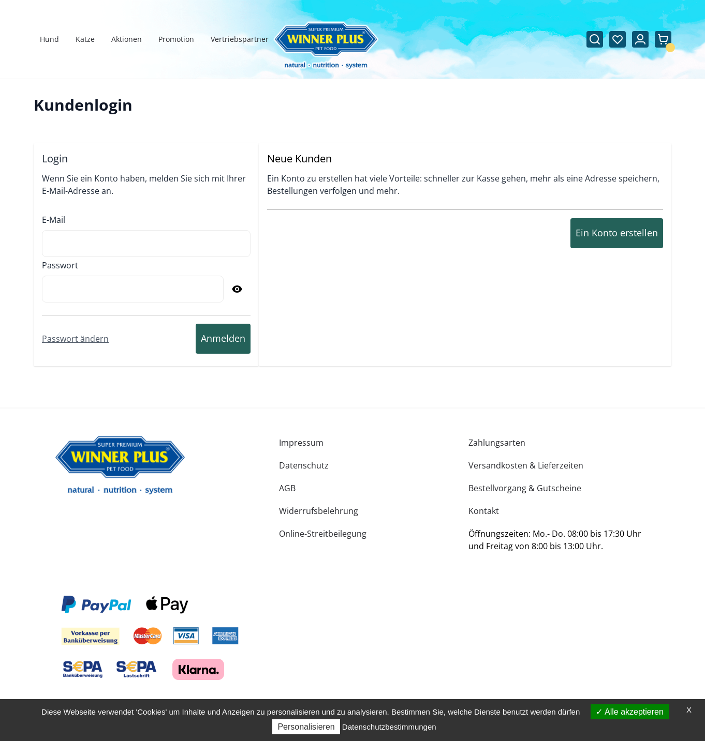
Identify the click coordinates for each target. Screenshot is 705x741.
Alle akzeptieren (629, 711)
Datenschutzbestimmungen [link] (389, 726)
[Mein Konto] (640, 39)
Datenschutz (304, 465)
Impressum (301, 442)
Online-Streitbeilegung (322, 533)
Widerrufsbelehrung (318, 511)
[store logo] (120, 465)
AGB (287, 488)
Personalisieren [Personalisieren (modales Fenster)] (305, 726)
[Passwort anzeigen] (237, 289)
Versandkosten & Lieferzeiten (525, 465)
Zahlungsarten (496, 442)
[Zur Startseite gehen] (326, 46)
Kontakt (483, 511)
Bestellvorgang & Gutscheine (524, 488)
